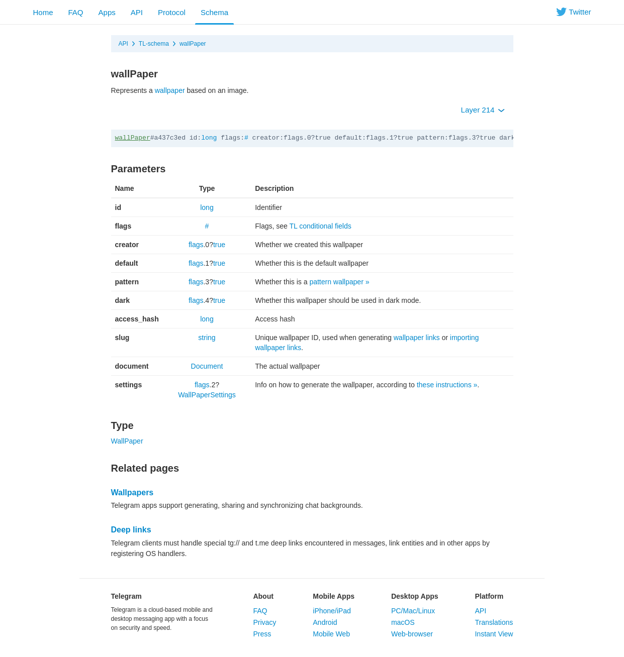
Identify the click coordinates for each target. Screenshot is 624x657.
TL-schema (154, 43)
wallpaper (170, 90)
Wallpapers (132, 492)
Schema (214, 12)
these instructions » (447, 385)
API (137, 12)
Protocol (172, 12)
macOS (403, 622)
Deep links (131, 529)
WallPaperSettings (207, 395)
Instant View (494, 634)
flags (196, 245)
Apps (107, 12)
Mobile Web (331, 634)
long (209, 138)
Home (43, 12)
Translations (494, 622)
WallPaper (127, 441)
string (206, 338)
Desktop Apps (414, 596)
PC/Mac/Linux (413, 611)
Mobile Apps (333, 596)
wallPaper (193, 43)
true (219, 245)
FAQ (75, 12)
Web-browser (412, 634)
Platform (489, 596)
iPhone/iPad (332, 611)
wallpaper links (417, 338)
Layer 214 (483, 109)
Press (262, 634)
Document (207, 366)
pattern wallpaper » (339, 282)
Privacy (264, 622)
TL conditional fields (320, 226)
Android (325, 622)
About (263, 596)
